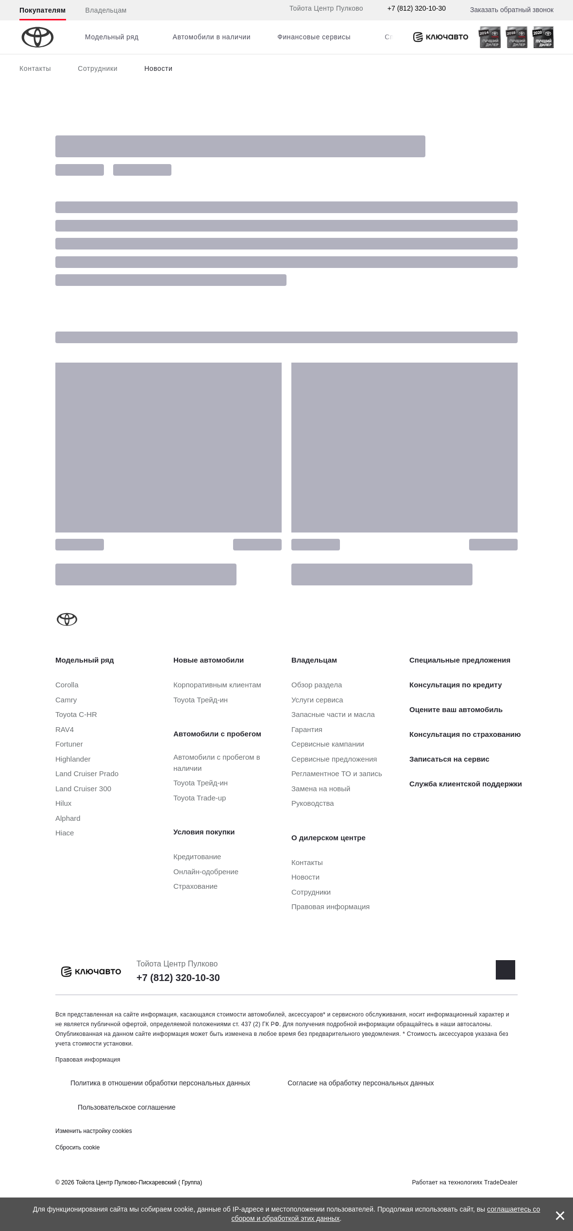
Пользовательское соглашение (127, 1107)
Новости (158, 68)
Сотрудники (98, 68)
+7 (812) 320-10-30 (417, 8)
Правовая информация (87, 1059)
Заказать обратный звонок (512, 10)
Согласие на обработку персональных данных (360, 1083)
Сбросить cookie (77, 1147)
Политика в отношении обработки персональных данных (160, 1083)
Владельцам (106, 10)
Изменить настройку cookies (93, 1131)
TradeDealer (501, 1182)
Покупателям (42, 10)
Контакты (35, 68)
